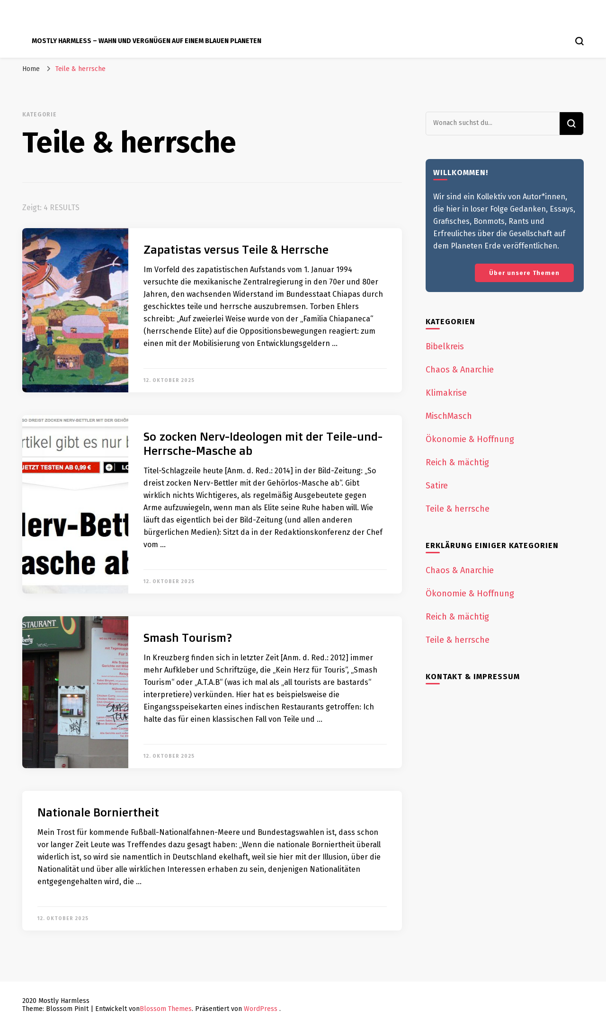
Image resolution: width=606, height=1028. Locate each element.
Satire (437, 485)
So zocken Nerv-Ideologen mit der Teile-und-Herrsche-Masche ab (263, 443)
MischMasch (449, 416)
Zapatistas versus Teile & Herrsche (236, 249)
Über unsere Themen (524, 272)
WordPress (260, 1009)
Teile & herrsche (458, 509)
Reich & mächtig (457, 462)
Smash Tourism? (187, 637)
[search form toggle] (579, 41)
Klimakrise (446, 393)
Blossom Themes (166, 1009)
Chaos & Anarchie (460, 369)
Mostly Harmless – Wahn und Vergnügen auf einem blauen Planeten (146, 41)
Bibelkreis (445, 346)
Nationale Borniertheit (98, 812)
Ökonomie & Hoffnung (470, 439)
